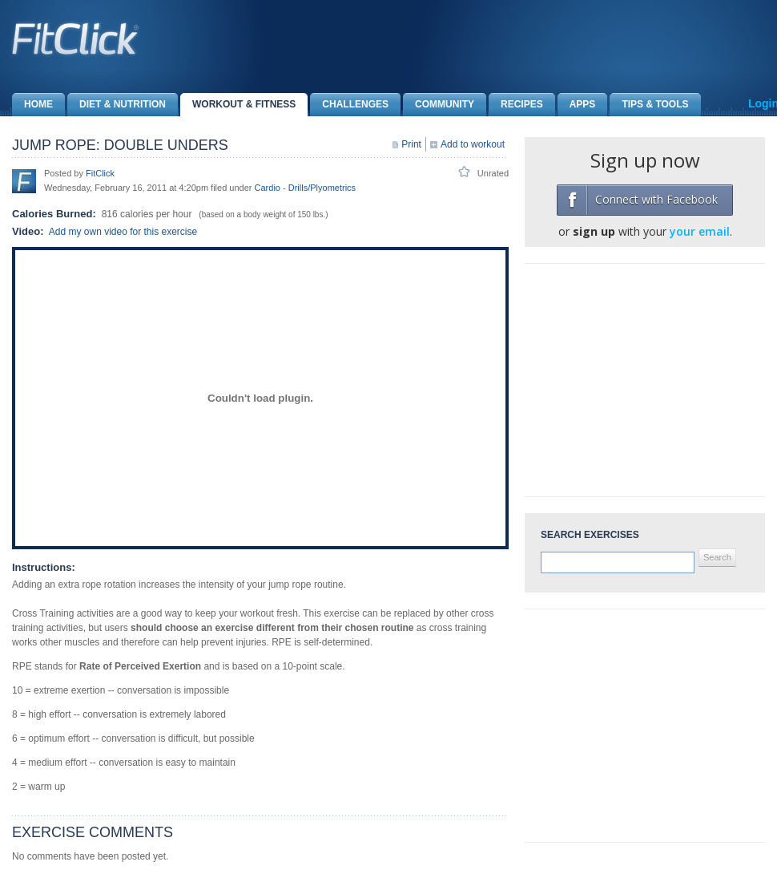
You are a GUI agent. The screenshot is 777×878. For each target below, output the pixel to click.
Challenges (349, 104)
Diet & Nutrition (116, 104)
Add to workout (473, 144)
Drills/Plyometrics (322, 187)
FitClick (100, 173)
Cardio (267, 187)
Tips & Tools (649, 104)
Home (32, 104)
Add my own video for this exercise (123, 231)
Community (438, 104)
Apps (577, 104)
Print (411, 144)
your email (700, 231)
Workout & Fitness (238, 104)
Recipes (516, 104)
